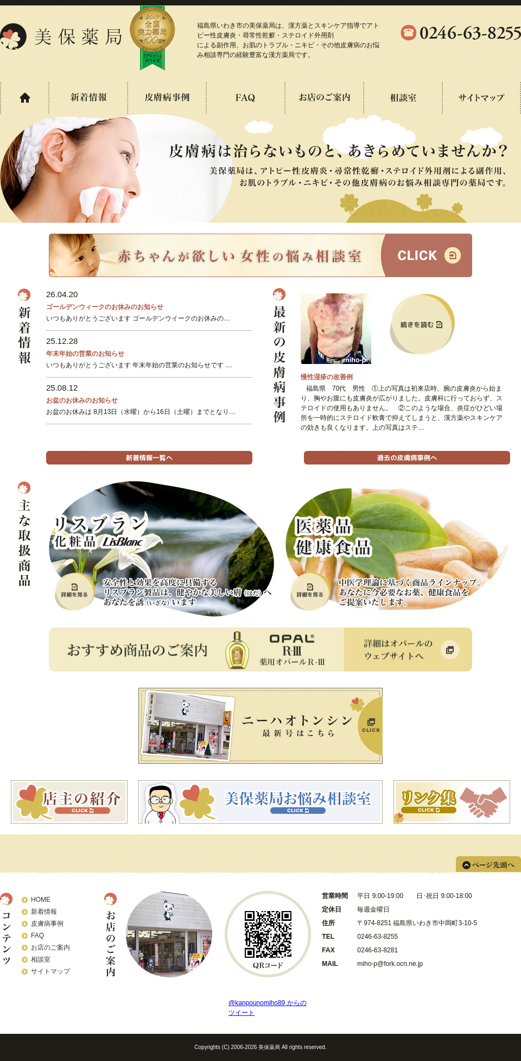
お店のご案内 (50, 947)
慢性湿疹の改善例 (327, 377)
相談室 (40, 959)
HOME (40, 899)
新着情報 (44, 911)
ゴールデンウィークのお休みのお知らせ (104, 307)
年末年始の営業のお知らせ (85, 353)
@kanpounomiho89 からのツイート (267, 1007)
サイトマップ (50, 971)
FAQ (37, 935)
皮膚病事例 (47, 923)
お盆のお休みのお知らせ (82, 400)
